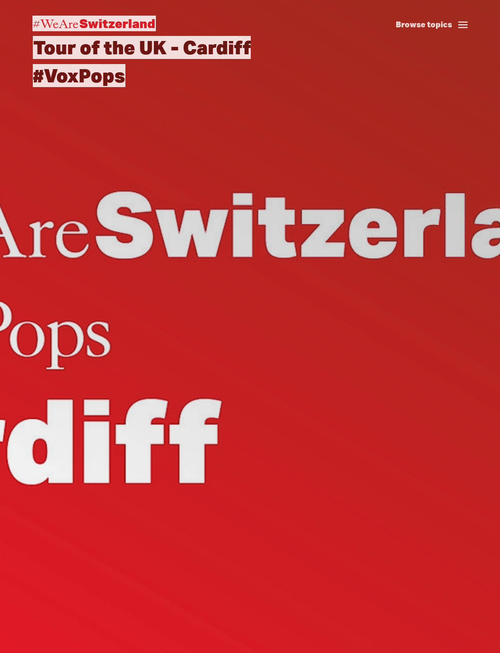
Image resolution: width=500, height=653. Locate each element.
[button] (435, 16)
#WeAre (94, 23)
